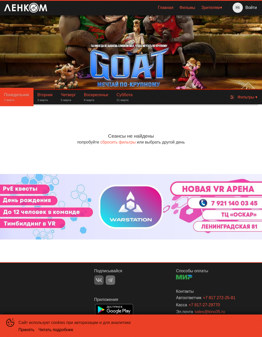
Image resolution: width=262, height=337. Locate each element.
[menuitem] (166, 7)
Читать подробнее (56, 330)
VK (99, 280)
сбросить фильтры (118, 142)
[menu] (138, 7)
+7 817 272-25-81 (219, 298)
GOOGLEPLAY (114, 309)
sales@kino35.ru (209, 312)
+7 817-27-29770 (204, 305)
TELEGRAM (110, 280)
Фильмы (187, 7)
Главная (165, 7)
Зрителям (210, 7)
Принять (26, 330)
